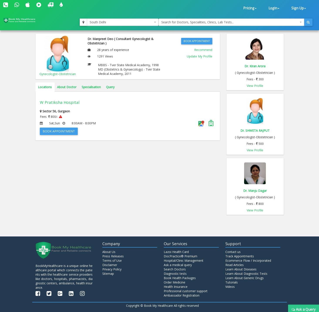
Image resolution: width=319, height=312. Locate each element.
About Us (108, 252)
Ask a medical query (178, 265)
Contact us (233, 252)
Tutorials (231, 282)
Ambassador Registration (181, 295)
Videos (230, 287)
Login (273, 8)
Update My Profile (199, 56)
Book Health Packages (180, 278)
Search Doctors (175, 269)
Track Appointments (239, 256)
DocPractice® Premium (180, 256)
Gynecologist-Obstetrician (57, 74)
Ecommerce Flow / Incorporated (248, 260)
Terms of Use (112, 260)
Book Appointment (197, 41)
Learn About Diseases (241, 269)
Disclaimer (109, 265)
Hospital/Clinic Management (183, 260)
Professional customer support (186, 291)
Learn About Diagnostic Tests (246, 274)
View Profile (255, 86)
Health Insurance (175, 287)
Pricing (250, 8)
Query (110, 87)
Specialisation (91, 87)
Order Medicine (174, 282)
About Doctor (66, 87)
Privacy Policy (112, 269)
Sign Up (298, 8)
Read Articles (234, 265)
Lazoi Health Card (176, 252)
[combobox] (122, 22)
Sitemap (108, 274)
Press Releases (113, 256)
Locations (45, 87)
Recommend (203, 50)
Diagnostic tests (175, 274)
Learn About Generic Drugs (244, 278)
